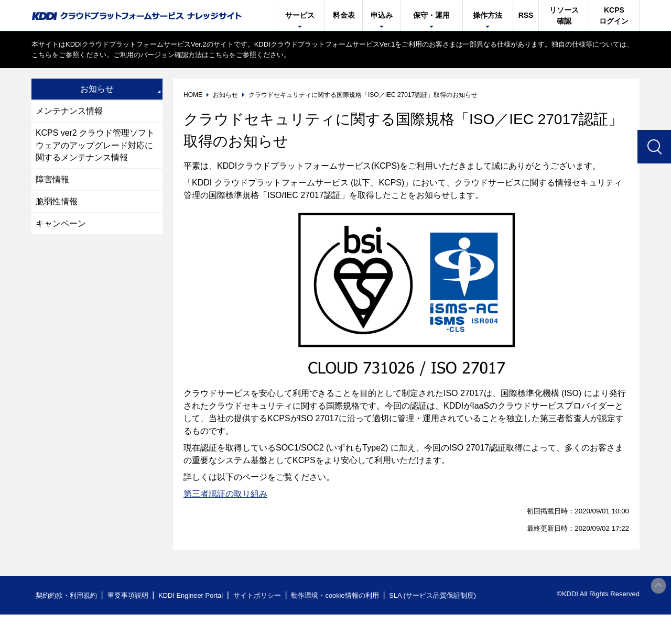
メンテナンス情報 (69, 110)
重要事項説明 (127, 595)
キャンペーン (61, 224)
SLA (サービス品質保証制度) (435, 595)
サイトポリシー (259, 595)
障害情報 (52, 180)
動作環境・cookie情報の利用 (337, 595)
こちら (41, 55)
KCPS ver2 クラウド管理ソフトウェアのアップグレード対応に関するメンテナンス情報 (95, 145)
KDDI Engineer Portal (191, 595)
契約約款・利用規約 (66, 595)
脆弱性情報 (57, 202)
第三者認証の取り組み (225, 493)
